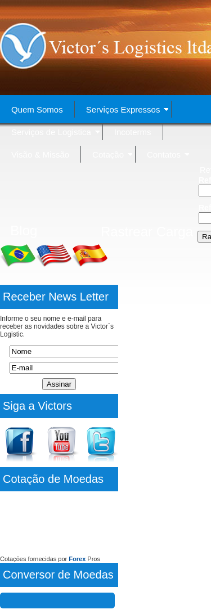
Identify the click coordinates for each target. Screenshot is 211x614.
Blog (23, 230)
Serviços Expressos (127, 109)
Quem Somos (37, 109)
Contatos (168, 154)
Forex (77, 558)
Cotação (112, 154)
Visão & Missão (40, 154)
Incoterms (132, 132)
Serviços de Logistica (55, 132)
